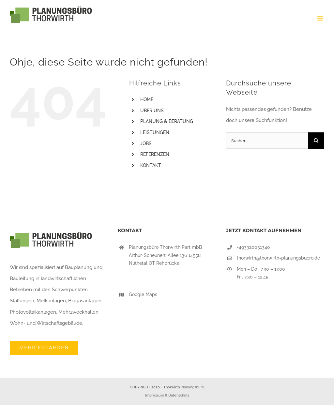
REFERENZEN (154, 154)
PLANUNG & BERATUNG (166, 121)
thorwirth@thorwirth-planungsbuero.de (278, 258)
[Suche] (316, 140)
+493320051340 (253, 247)
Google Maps (143, 294)
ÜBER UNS (152, 110)
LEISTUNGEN (154, 132)
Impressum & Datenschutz (167, 395)
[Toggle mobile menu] (320, 18)
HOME (146, 99)
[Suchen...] (267, 140)
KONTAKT (150, 165)
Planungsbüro (192, 387)
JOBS (146, 143)
